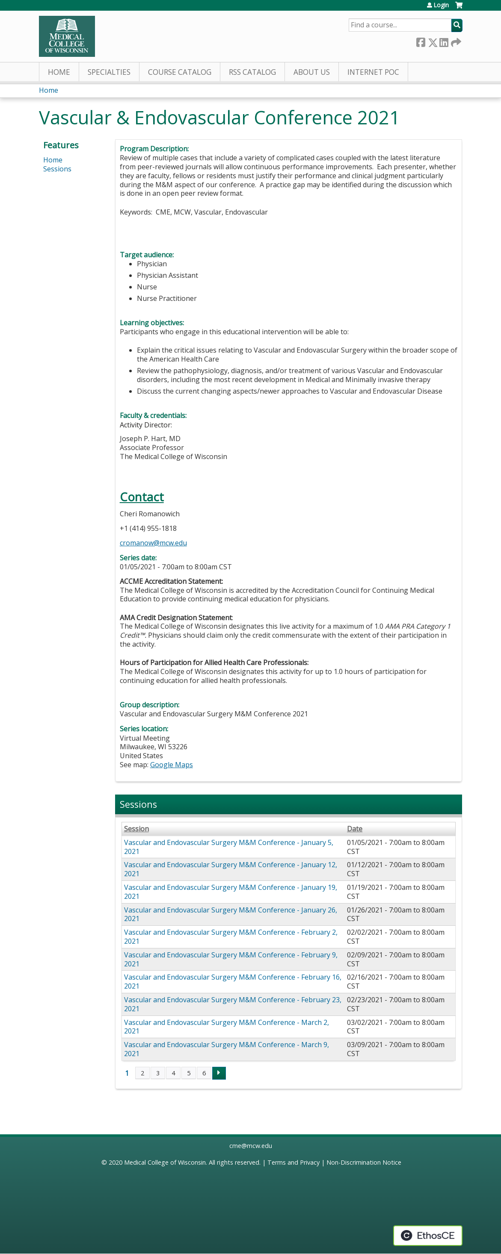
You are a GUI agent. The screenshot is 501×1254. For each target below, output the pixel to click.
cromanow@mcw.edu (153, 543)
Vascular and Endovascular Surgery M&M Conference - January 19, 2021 (230, 892)
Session (136, 828)
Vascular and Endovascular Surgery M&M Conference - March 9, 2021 (226, 1049)
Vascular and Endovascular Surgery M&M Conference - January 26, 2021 (230, 914)
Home (59, 72)
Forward (455, 41)
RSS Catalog (252, 72)
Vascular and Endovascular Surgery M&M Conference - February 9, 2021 (231, 959)
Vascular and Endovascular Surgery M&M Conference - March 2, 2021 (226, 1027)
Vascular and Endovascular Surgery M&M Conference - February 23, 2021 (232, 1004)
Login (441, 5)
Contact (142, 497)
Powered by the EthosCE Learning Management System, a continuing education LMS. (427, 1235)
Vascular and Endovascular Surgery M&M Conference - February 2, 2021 (231, 936)
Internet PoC (373, 72)
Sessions (57, 169)
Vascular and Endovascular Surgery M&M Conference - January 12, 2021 (230, 869)
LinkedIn (443, 41)
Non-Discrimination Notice (363, 1162)
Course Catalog (179, 72)
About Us (311, 72)
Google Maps (171, 764)
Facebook (420, 41)
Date (354, 828)
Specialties (109, 72)
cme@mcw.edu (250, 1146)
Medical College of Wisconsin (165, 1162)
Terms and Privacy (293, 1162)
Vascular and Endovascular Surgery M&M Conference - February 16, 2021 (232, 981)
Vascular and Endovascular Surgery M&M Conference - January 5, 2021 (228, 847)
